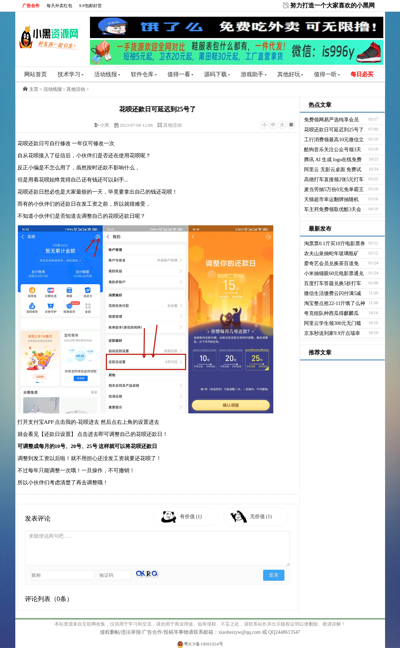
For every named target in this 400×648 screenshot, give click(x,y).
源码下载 (217, 74)
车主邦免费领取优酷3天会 (332, 209)
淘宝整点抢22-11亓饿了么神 (334, 303)
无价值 (263, 516)
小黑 (104, 125)
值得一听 (327, 74)
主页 (33, 89)
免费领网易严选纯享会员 (331, 119)
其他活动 (75, 89)
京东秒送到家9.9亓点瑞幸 (332, 333)
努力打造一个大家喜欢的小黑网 (332, 5)
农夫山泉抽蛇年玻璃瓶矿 (331, 253)
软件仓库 (144, 74)
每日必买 (362, 74)
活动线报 (107, 74)
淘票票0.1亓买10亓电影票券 (334, 243)
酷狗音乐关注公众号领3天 (332, 149)
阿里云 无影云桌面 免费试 (332, 169)
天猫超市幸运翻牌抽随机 (331, 199)
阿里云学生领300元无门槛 (332, 323)
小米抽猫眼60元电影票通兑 (334, 273)
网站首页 (35, 74)
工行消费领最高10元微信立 (334, 139)
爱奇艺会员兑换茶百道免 (331, 263)
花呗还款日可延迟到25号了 (334, 129)
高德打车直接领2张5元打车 (334, 179)
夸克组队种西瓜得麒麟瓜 (331, 313)
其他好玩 (290, 74)
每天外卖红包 (59, 5)
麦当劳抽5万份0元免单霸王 (334, 189)
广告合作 (30, 5)
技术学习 (71, 74)
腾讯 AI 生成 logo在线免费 (333, 159)
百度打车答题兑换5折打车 (332, 283)
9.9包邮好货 (90, 5)
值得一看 (180, 74)
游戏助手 (254, 74)
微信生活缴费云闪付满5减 (332, 293)
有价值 (193, 516)
